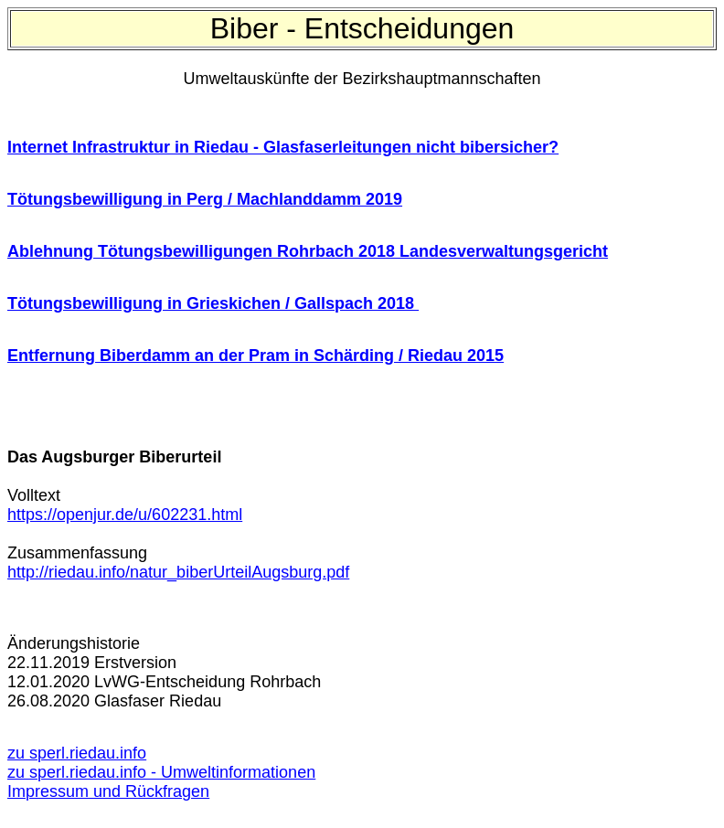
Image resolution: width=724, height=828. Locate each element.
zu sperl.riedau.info (76, 753)
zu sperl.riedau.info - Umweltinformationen (161, 772)
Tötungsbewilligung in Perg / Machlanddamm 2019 (204, 199)
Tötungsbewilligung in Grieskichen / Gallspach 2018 (213, 303)
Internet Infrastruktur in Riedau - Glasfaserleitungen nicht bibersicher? (283, 147)
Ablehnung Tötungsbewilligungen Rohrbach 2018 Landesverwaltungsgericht (307, 251)
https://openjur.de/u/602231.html (124, 514)
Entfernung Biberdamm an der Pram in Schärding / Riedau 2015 (255, 355)
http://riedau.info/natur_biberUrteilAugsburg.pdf (178, 572)
